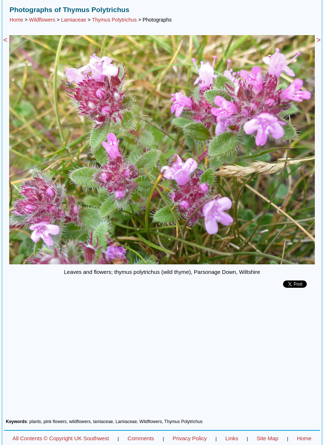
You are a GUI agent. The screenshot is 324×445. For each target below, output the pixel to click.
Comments (140, 438)
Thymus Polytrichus (114, 20)
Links (231, 438)
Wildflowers (42, 20)
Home (16, 20)
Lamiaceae (73, 20)
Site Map (267, 438)
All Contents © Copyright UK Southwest (60, 438)
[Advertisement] (162, 356)
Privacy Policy (189, 438)
